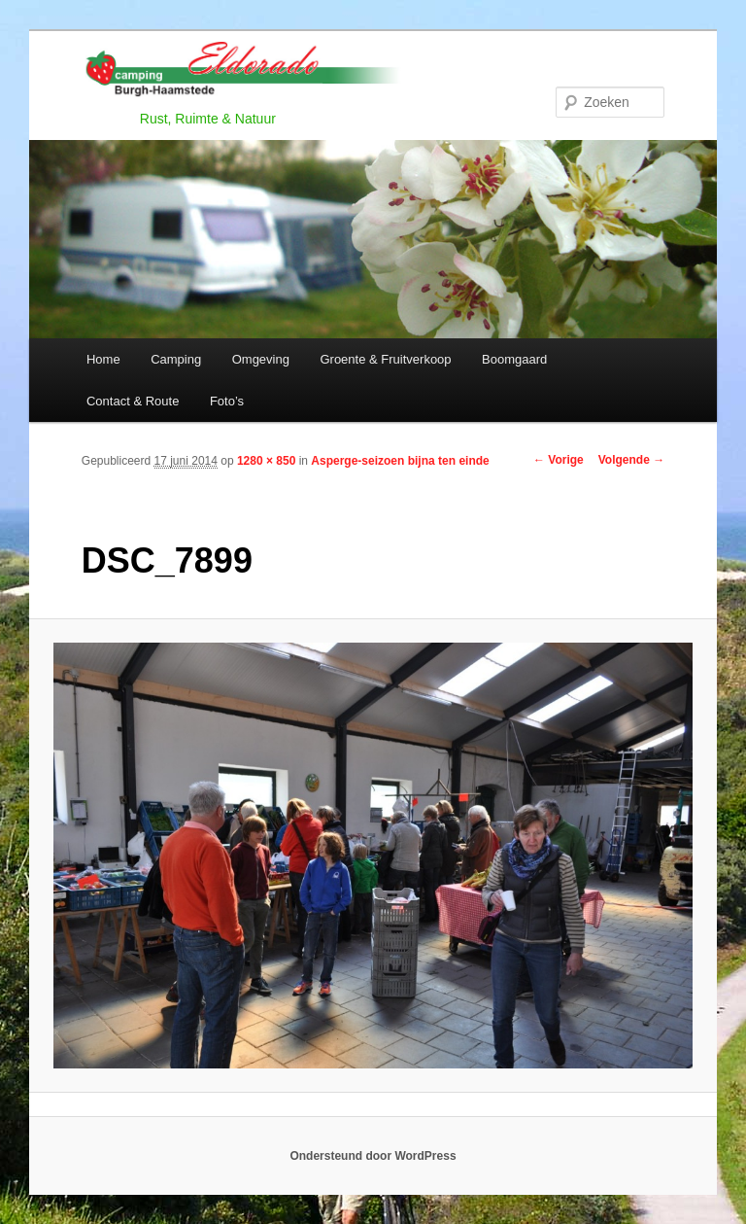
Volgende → (631, 460)
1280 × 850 (266, 461)
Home (103, 359)
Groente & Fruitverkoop (385, 359)
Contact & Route (132, 401)
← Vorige (558, 460)
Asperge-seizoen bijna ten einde (400, 461)
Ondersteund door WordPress (372, 1156)
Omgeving (260, 359)
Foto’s (227, 401)
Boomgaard (514, 359)
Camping (176, 359)
